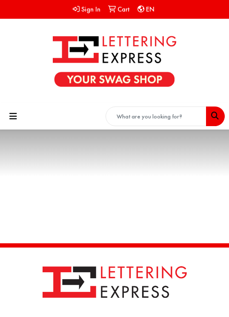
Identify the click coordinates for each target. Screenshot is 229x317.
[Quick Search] (156, 116)
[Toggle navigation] (13, 116)
